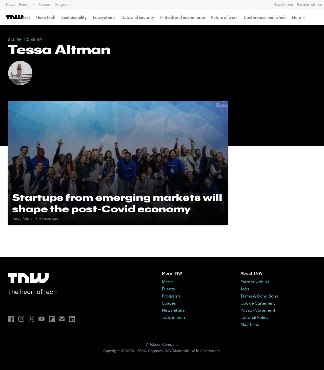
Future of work (224, 17)
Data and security (138, 17)
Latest (24, 17)
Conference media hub (265, 17)
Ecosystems (104, 17)
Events (24, 4)
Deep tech (45, 17)
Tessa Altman (23, 218)
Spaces (44, 4)
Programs (63, 4)
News (10, 4)
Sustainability (74, 17)
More (296, 17)
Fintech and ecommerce (182, 17)
